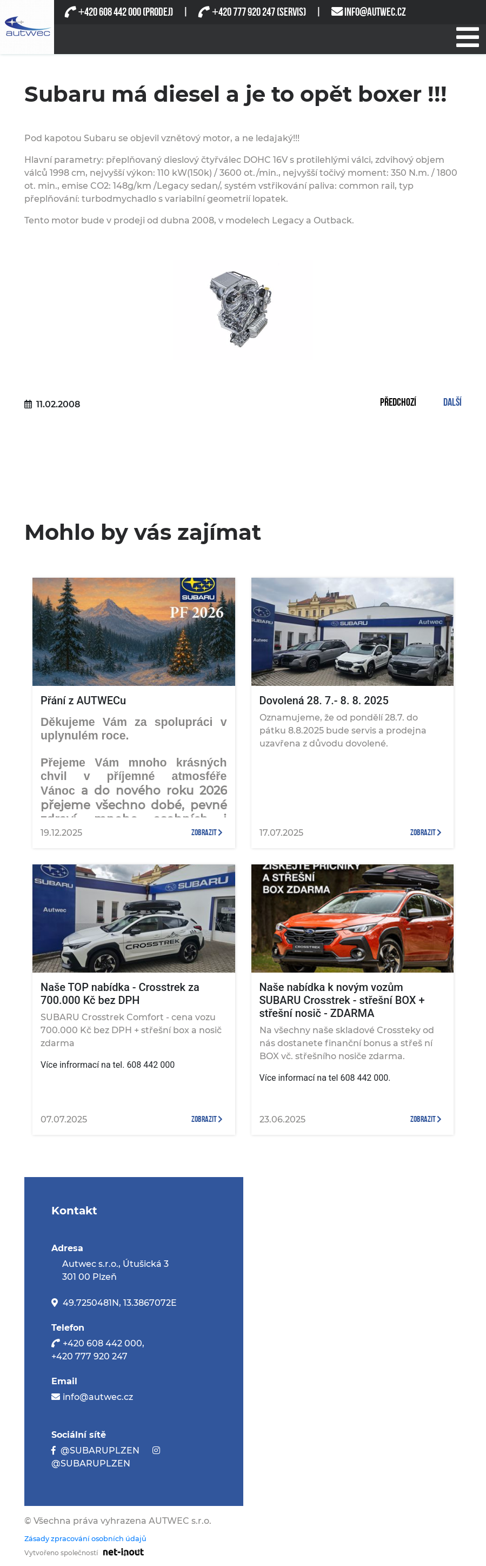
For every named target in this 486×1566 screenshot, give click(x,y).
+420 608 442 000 (102, 1343)
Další (452, 403)
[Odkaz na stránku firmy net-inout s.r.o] (121, 1551)
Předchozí (398, 403)
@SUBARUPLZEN (100, 1450)
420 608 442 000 (109, 12)
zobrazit (207, 833)
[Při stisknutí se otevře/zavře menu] (467, 36)
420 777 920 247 (243, 12)
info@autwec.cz (98, 1397)
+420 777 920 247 (89, 1356)
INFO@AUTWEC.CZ (375, 12)
